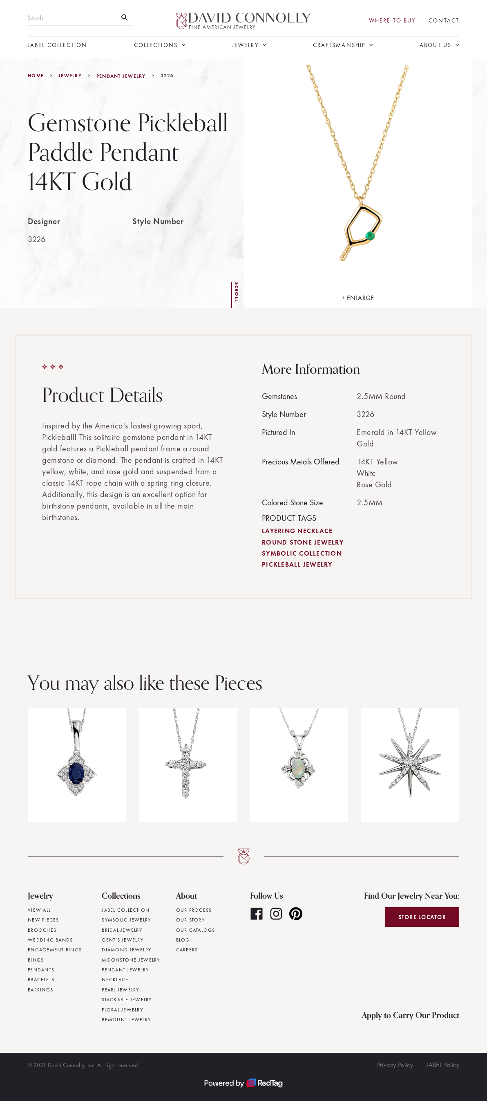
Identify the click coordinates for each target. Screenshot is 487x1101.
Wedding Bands (50, 940)
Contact (444, 20)
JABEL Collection (57, 45)
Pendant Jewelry (121, 76)
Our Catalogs (195, 930)
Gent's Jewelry (122, 940)
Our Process (194, 910)
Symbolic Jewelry (126, 920)
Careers (187, 950)
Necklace (115, 979)
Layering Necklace (297, 531)
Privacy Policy (395, 1065)
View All (39, 910)
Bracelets (41, 979)
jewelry (70, 75)
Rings (36, 960)
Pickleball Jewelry (297, 564)
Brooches (42, 930)
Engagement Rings (55, 950)
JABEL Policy (442, 1065)
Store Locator (422, 917)
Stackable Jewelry (127, 999)
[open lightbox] (358, 183)
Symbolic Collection (302, 553)
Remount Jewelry (126, 1020)
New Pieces (43, 920)
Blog (183, 940)
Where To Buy (392, 20)
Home (36, 75)
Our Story (190, 920)
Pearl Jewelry (120, 990)
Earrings (40, 990)
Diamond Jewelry (126, 950)
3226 (167, 75)
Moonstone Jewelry (131, 960)
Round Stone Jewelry (303, 542)
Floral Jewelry (122, 1010)
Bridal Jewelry (122, 930)
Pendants (41, 970)
